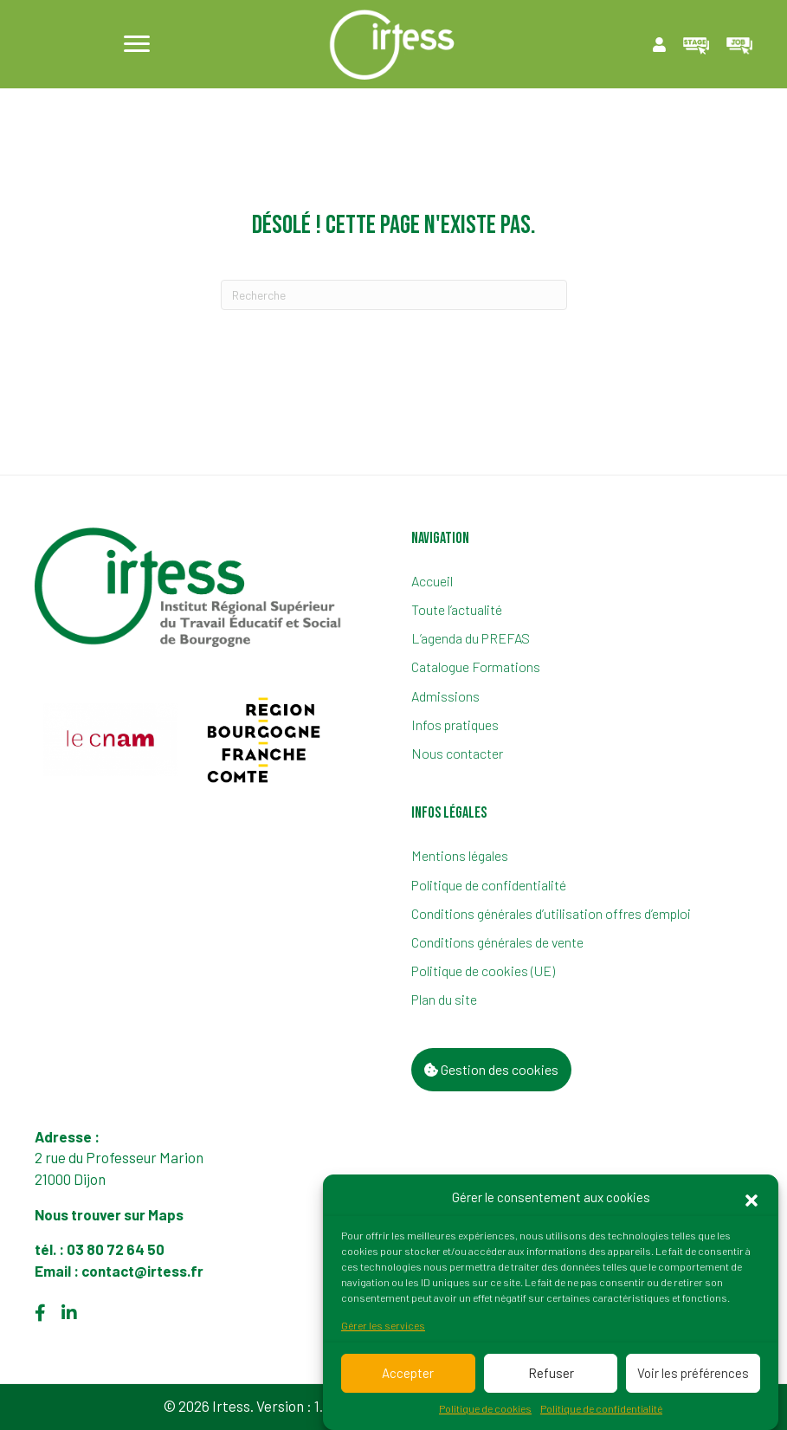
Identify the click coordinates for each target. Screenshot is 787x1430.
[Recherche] (394, 295)
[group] (110, 739)
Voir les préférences (693, 1380)
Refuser (551, 1380)
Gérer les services (383, 1333)
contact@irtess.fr (142, 1270)
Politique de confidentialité (601, 1415)
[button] (751, 1205)
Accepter (408, 1380)
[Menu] (137, 44)
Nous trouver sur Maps (110, 1214)
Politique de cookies (485, 1415)
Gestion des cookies (491, 1069)
